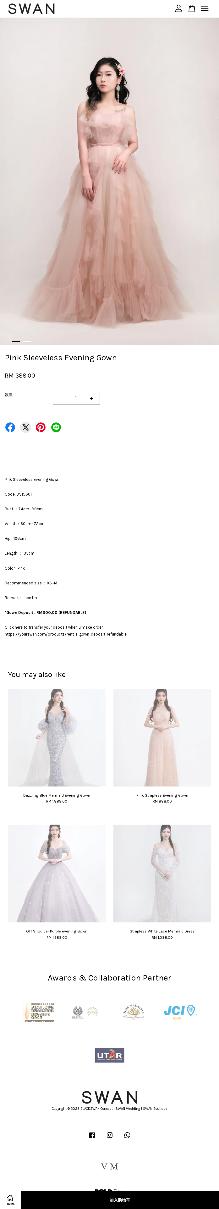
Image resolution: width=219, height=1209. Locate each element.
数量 (9, 394)
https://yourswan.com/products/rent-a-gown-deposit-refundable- (66, 634)
